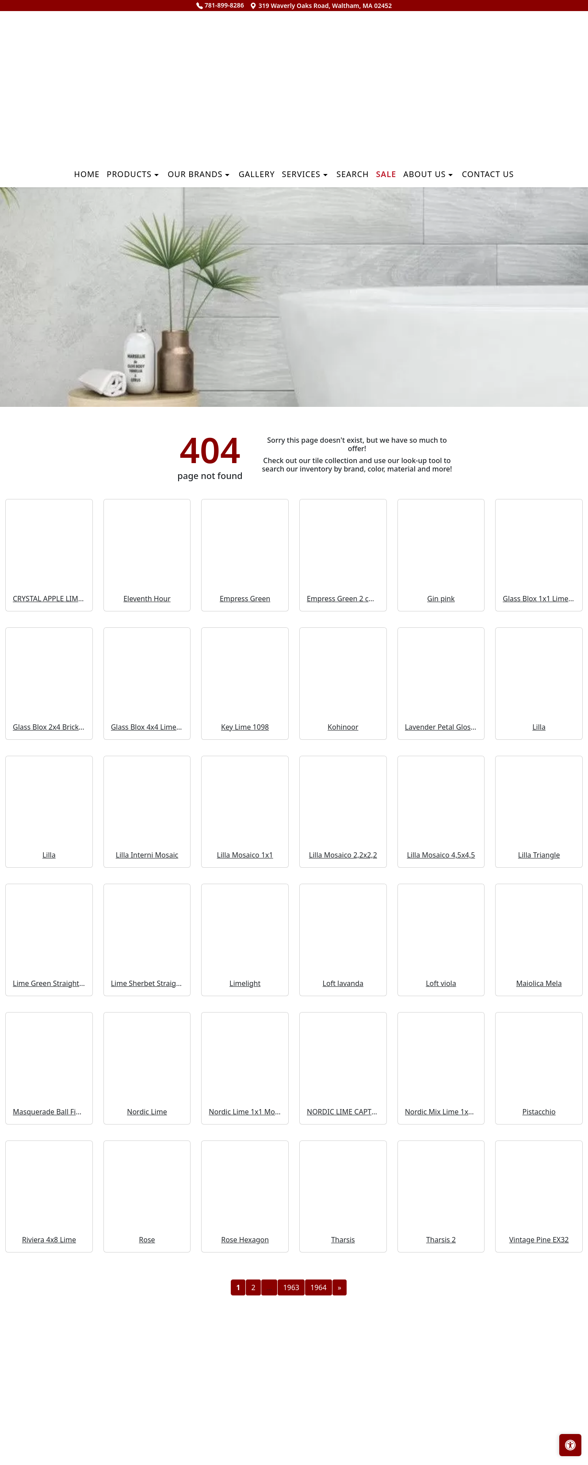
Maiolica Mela (539, 983)
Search (352, 174)
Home (87, 174)
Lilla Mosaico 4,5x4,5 (441, 855)
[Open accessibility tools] (570, 1445)
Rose (147, 1240)
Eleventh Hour (147, 598)
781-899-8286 (220, 5)
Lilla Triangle (539, 855)
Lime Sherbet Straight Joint (147, 983)
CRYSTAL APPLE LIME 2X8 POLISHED (49, 598)
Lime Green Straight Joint (49, 983)
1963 (291, 1287)
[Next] (339, 1287)
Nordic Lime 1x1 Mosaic (245, 1112)
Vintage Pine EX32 (539, 1240)
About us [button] (425, 174)
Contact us (488, 174)
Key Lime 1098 (245, 727)
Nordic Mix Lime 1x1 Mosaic (441, 1112)
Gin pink (440, 598)
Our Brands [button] (196, 174)
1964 (318, 1287)
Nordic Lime (147, 1112)
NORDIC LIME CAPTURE (343, 1112)
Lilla (539, 727)
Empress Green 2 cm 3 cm (343, 598)
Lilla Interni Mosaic (147, 855)
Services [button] (302, 174)
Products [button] (130, 174)
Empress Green (245, 598)
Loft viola (441, 983)
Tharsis (343, 1240)
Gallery (257, 174)
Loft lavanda (343, 983)
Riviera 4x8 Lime (49, 1240)
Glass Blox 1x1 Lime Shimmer (539, 598)
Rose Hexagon (245, 1240)
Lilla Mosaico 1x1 (245, 855)
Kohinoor (343, 727)
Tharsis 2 (441, 1240)
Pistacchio (538, 1112)
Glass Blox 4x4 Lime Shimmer (147, 727)
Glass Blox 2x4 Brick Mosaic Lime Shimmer (49, 727)
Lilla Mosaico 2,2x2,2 (343, 855)
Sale (386, 174)
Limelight (244, 983)
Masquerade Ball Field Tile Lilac (49, 1112)
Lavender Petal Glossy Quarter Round (441, 727)
